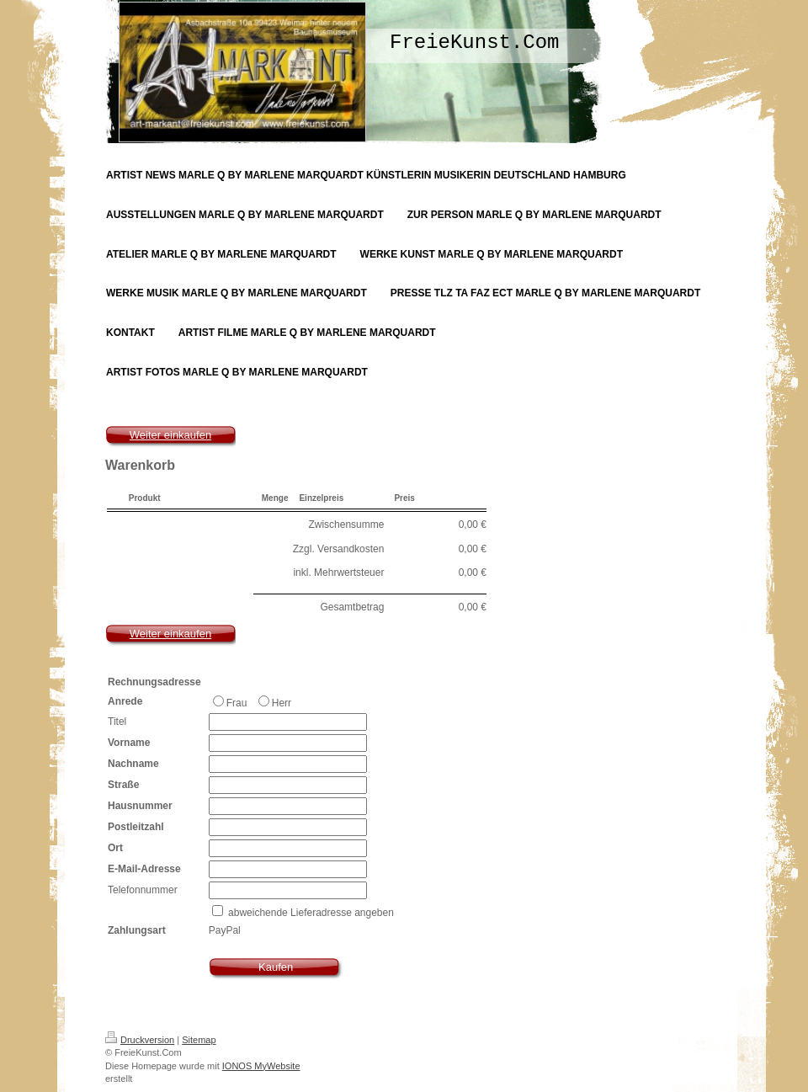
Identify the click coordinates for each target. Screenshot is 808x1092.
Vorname (129, 742)
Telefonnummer (143, 890)
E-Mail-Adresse (144, 869)
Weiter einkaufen (170, 435)
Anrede (125, 701)
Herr (274, 702)
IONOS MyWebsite (261, 1066)
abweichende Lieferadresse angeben (311, 913)
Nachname (133, 764)
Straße (123, 785)
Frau (231, 702)
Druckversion (139, 1040)
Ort (115, 848)
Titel (117, 721)
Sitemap (198, 1040)
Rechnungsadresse (154, 682)
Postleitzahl (136, 827)
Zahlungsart (137, 930)
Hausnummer (140, 806)
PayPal (225, 930)
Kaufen (275, 967)
